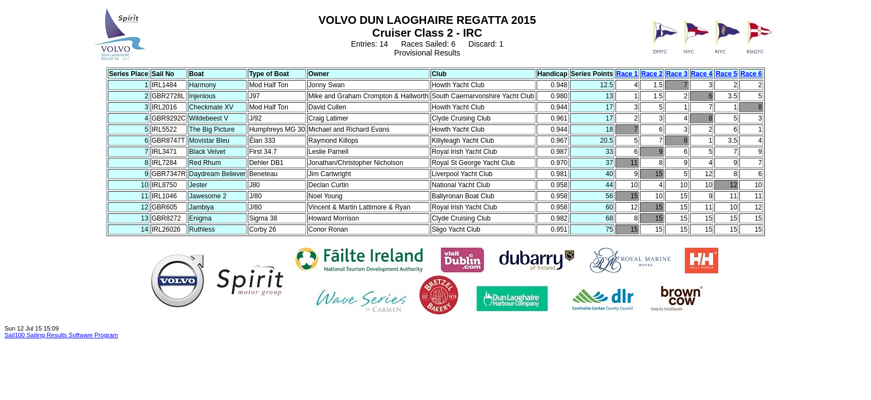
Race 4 (702, 74)
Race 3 (677, 74)
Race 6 (751, 74)
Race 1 (627, 74)
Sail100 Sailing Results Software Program (61, 335)
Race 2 (652, 74)
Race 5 (726, 74)
